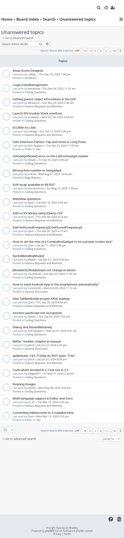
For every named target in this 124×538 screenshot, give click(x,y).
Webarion (34, 103)
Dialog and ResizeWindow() (32, 327)
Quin (31, 217)
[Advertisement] (62, 478)
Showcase (31, 78)
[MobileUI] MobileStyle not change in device (44, 270)
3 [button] (95, 51)
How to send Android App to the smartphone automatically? (56, 284)
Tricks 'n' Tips (33, 149)
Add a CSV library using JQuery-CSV (37, 213)
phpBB (48, 531)
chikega (32, 131)
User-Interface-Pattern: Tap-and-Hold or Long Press (49, 142)
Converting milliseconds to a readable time (43, 412)
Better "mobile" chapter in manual (37, 341)
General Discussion (36, 291)
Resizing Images (24, 384)
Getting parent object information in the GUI (44, 99)
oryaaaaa (33, 117)
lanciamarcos (36, 188)
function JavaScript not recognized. (37, 313)
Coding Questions (35, 92)
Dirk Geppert (35, 145)
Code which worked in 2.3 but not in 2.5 (40, 370)
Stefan (32, 388)
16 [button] (114, 51)
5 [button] (106, 51)
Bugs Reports (33, 177)
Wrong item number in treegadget (37, 170)
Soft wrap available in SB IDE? (34, 184)
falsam (32, 160)
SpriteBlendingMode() (28, 256)
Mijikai (32, 259)
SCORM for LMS (24, 127)
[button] (77, 51)
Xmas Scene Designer (28, 70)
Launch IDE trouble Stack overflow (37, 113)
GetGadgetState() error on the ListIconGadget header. (51, 156)
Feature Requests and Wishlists (43, 106)
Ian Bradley (71, 527)
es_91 (31, 402)
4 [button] (101, 51)
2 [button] (90, 51)
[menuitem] (98, 8)
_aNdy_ (32, 74)
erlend (32, 174)
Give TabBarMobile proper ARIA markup (41, 298)
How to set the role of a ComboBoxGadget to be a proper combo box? (63, 241)
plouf (31, 345)
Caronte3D (34, 274)
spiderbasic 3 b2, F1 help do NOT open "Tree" (44, 355)
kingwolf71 (34, 373)
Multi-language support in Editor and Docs (43, 398)
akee (30, 202)
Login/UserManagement (30, 85)
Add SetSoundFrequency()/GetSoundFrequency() (47, 227)
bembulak (34, 88)
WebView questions (27, 199)
